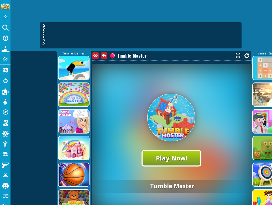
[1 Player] (5, 175)
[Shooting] (5, 122)
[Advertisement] (49, 73)
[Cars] (5, 154)
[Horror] (5, 185)
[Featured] (5, 59)
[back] (104, 55)
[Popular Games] (5, 48)
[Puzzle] (5, 91)
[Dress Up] (5, 101)
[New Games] (5, 38)
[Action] (5, 80)
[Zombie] (5, 133)
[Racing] (5, 70)
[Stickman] (5, 143)
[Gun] (5, 164)
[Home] (5, 17)
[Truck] (5, 196)
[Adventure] (5, 112)
